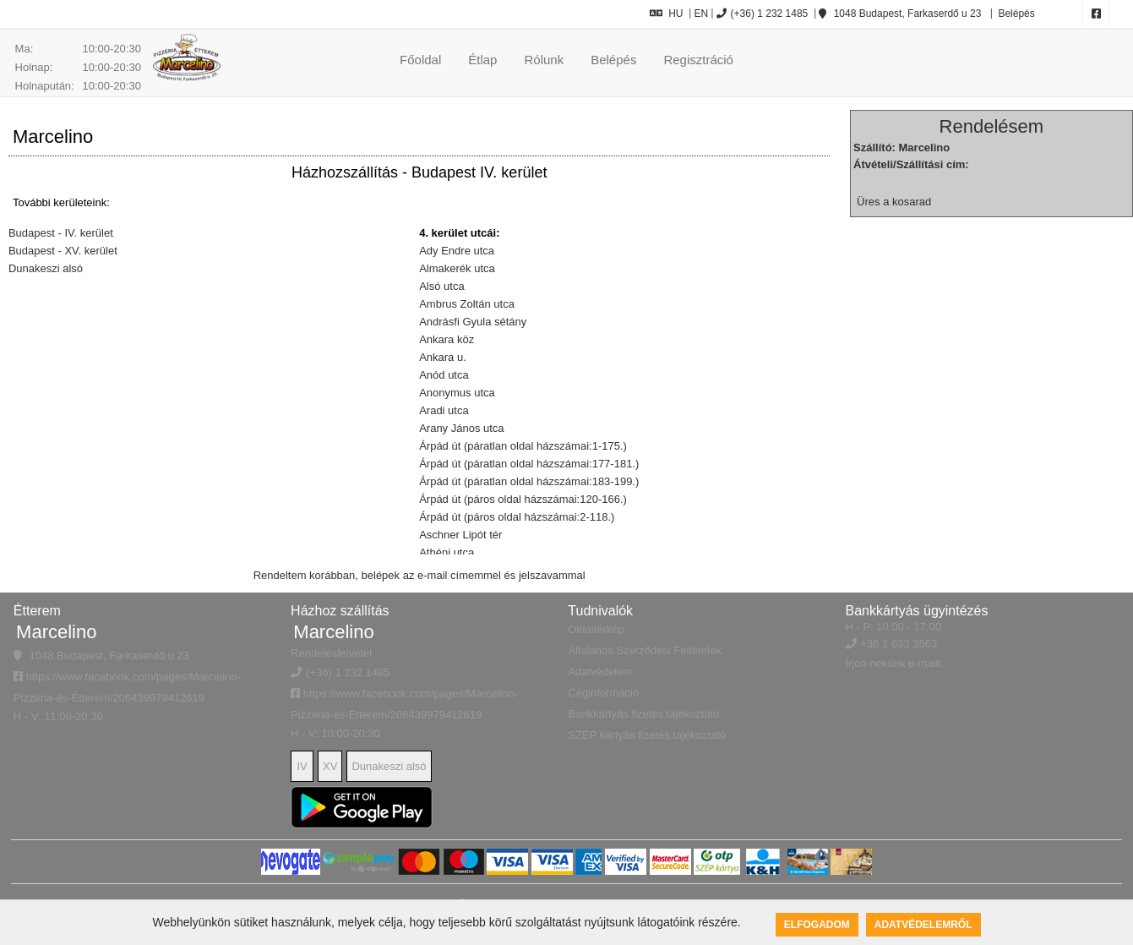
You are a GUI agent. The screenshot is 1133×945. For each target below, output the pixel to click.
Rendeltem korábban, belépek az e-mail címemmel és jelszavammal (419, 575)
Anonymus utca (457, 392)
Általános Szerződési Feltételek (644, 650)
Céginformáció (603, 692)
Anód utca (444, 375)
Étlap (482, 59)
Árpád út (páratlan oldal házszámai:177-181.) (529, 463)
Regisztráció (698, 59)
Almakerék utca (457, 268)
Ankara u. (442, 357)
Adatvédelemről (923, 925)
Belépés (1015, 13)
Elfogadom (817, 925)
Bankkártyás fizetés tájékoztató (643, 713)
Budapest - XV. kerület (62, 250)
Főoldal (420, 59)
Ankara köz (446, 339)
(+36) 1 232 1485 (762, 13)
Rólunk (544, 59)
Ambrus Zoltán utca (467, 304)
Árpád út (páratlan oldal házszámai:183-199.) (529, 481)
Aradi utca (444, 410)
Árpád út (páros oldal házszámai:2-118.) (516, 517)
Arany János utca (461, 428)
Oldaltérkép (596, 629)
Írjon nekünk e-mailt (893, 663)
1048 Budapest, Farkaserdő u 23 (900, 13)
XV (330, 766)
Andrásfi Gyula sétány (472, 321)
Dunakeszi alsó (45, 268)
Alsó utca (441, 286)
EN (701, 13)
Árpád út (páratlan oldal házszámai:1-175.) (523, 446)
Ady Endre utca (456, 250)
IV (302, 766)
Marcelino (56, 631)
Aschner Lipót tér (460, 534)
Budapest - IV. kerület (60, 233)
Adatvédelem (600, 671)
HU (666, 13)
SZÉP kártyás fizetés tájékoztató (647, 735)
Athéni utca (446, 552)
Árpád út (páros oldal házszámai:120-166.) (523, 499)
